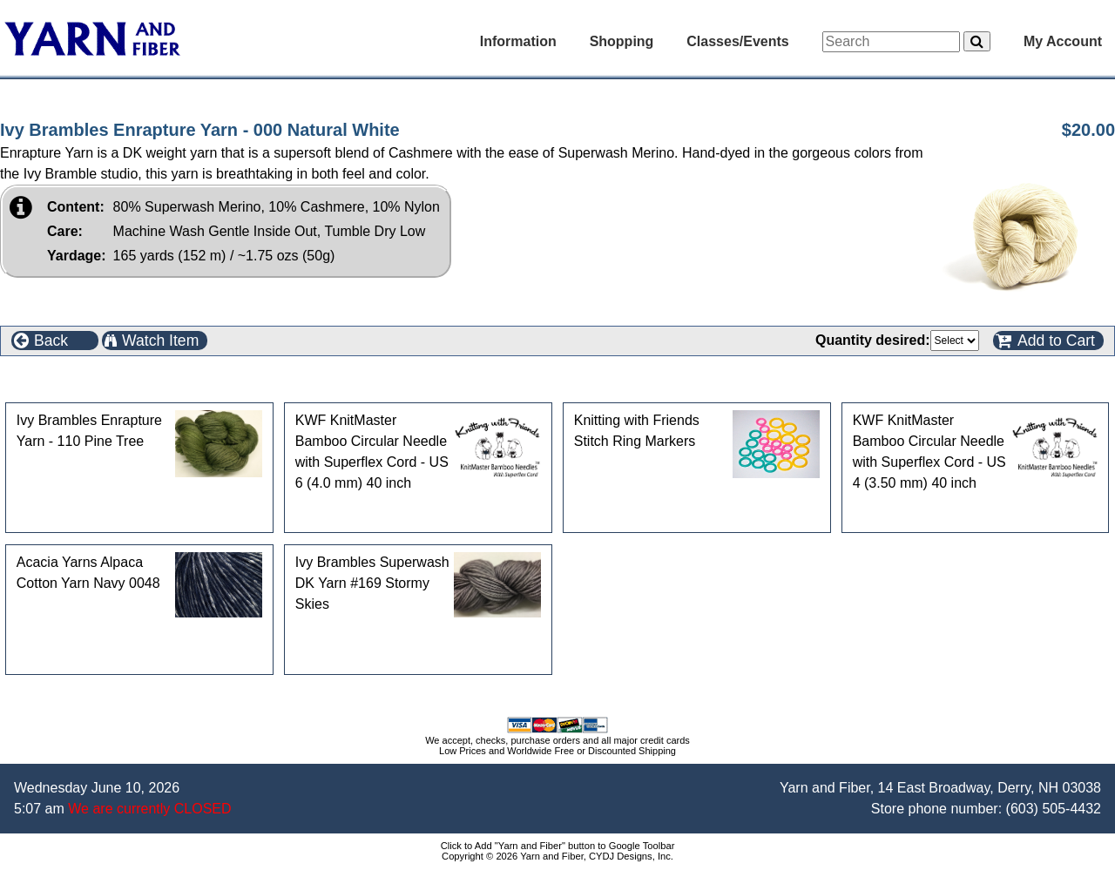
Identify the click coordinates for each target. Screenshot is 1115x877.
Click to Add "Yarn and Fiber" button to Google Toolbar (558, 845)
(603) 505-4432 (1053, 808)
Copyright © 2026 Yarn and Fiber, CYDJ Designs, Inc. (557, 856)
